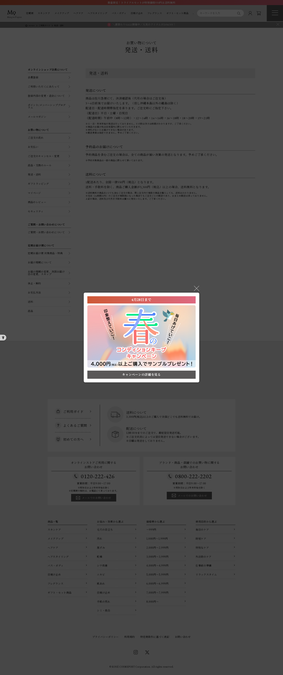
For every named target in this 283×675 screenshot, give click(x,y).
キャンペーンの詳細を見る (141, 375)
